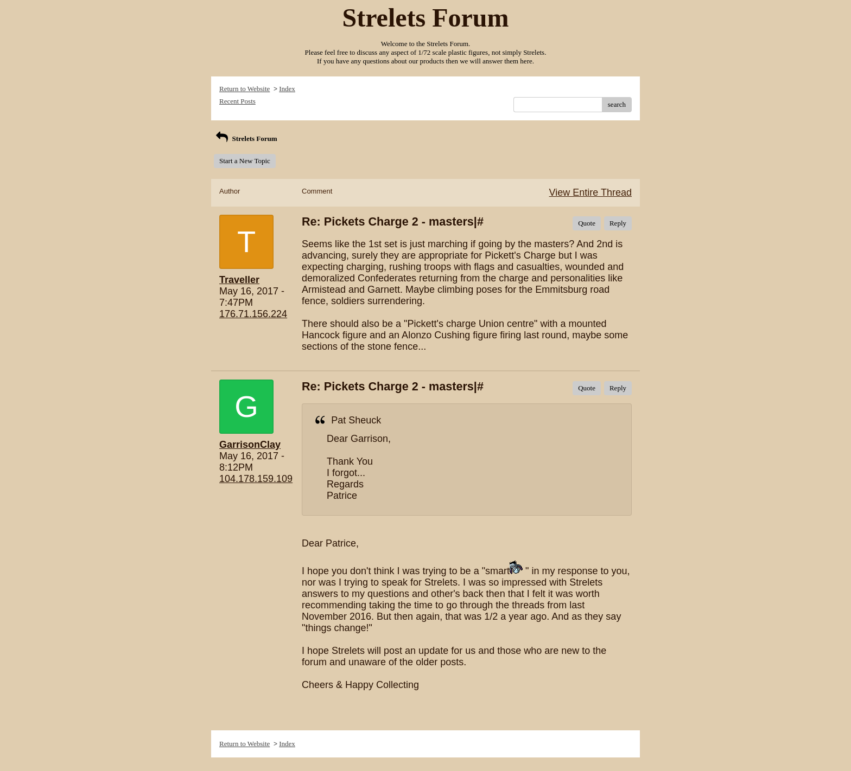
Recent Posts (237, 101)
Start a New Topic (244, 161)
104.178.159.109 (256, 478)
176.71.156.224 (253, 314)
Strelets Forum (245, 138)
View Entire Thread (590, 192)
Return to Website (244, 89)
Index (287, 89)
